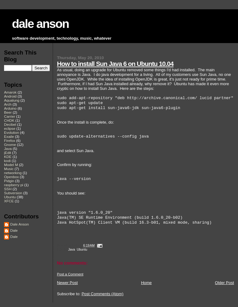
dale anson (40, 23)
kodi (7, 161)
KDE (7, 157)
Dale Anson (19, 224)
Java (71, 249)
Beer (8, 112)
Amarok (10, 92)
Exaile (9, 136)
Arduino (10, 108)
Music (9, 169)
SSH (7, 189)
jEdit (7, 153)
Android (10, 96)
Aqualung (12, 100)
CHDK (9, 120)
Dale (14, 230)
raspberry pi (13, 185)
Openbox (11, 177)
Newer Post (67, 282)
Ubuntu (82, 249)
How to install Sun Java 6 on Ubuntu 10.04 (115, 63)
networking (13, 173)
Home (146, 282)
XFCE (9, 201)
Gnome (10, 145)
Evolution (11, 132)
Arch (7, 104)
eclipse (9, 128)
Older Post (224, 282)
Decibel (10, 124)
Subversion (13, 193)
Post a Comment (70, 274)
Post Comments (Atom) (102, 294)
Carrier (9, 116)
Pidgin (9, 181)
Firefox (9, 140)
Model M (11, 165)
